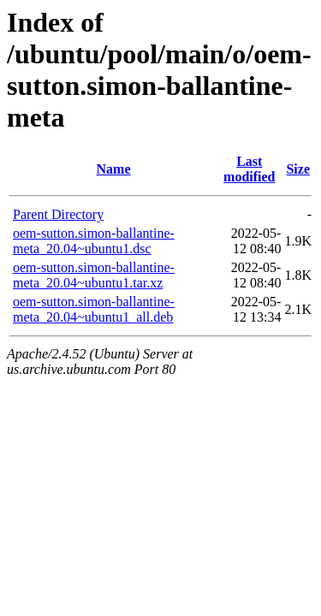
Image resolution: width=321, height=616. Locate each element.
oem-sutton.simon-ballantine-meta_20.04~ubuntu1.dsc (94, 241)
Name (114, 169)
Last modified (249, 169)
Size (298, 169)
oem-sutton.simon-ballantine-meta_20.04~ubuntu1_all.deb (94, 309)
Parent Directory (58, 214)
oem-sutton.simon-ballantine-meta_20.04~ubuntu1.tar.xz (94, 275)
